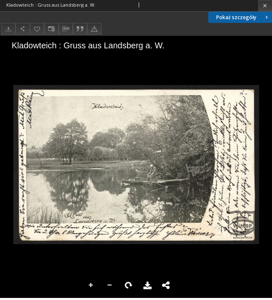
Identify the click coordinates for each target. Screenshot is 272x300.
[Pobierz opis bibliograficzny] (66, 29)
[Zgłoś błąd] (94, 28)
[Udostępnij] (22, 28)
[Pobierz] (8, 28)
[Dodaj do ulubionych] (37, 28)
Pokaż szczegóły (243, 17)
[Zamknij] (265, 5)
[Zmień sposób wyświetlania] (51, 28)
